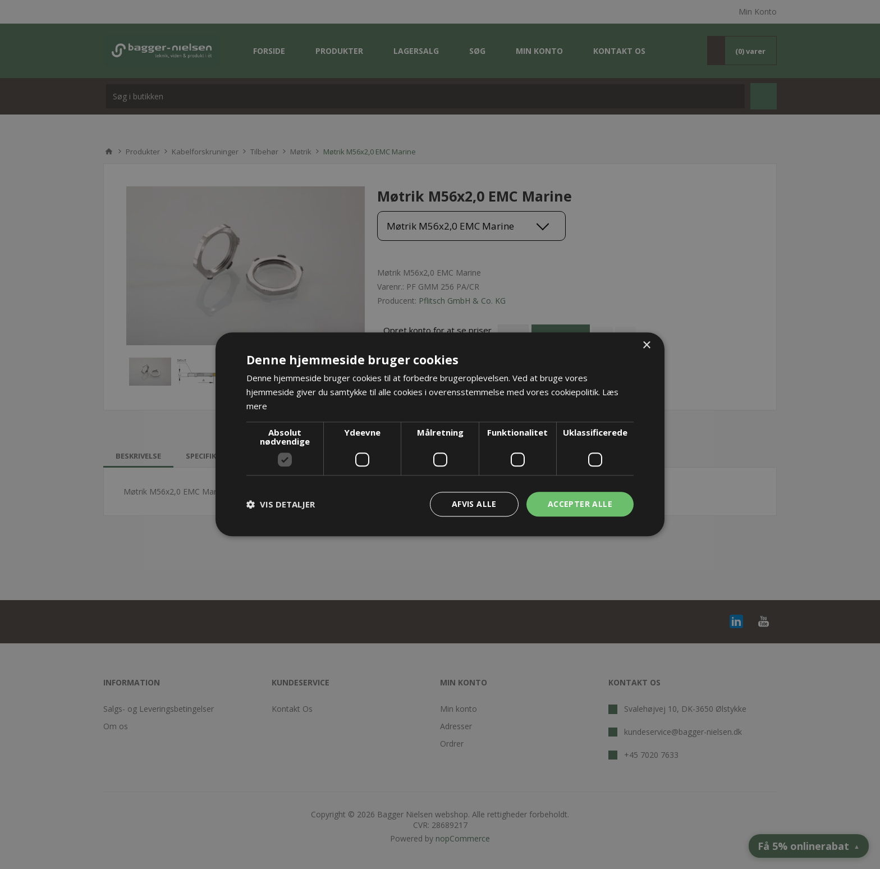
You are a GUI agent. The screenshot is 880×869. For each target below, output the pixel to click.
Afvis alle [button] (474, 503)
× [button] (646, 345)
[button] (280, 504)
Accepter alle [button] (580, 503)
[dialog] (440, 434)
